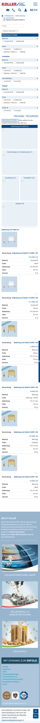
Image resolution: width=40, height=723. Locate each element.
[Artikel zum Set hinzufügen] (35, 249)
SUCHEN (20, 11)
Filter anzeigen (19, 116)
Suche (4, 684)
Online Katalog (20, 16)
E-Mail (8, 11)
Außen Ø (20, 108)
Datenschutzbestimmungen (12, 720)
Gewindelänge (20, 78)
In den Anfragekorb (10, 120)
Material (20, 38)
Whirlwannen (9, 16)
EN (36, 10)
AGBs (4, 672)
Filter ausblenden (32, 116)
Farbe (20, 46)
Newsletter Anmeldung (10, 682)
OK (36, 711)
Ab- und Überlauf (9, 18)
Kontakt (5, 667)
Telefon (14, 11)
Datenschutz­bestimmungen (12, 679)
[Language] (10, 31)
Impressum (6, 669)
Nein (35, 716)
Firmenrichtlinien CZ (9, 677)
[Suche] (12, 26)
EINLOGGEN (26, 11)
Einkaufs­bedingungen (10, 674)
